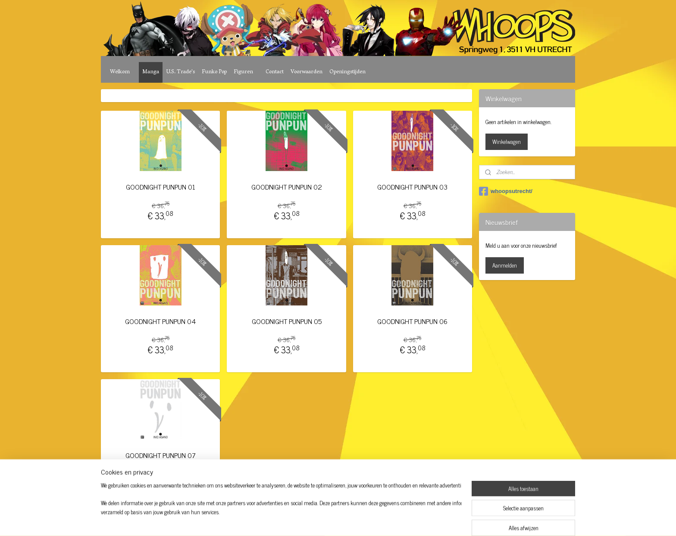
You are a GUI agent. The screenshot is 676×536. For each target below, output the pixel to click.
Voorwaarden (306, 72)
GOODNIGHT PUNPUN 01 (160, 186)
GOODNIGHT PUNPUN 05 (286, 321)
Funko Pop (214, 72)
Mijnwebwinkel (408, 520)
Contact (275, 72)
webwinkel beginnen (350, 520)
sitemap (314, 520)
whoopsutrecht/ (505, 191)
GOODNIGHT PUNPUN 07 (160, 455)
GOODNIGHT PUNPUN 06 (412, 321)
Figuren (243, 72)
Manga (150, 72)
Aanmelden (504, 265)
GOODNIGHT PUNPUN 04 (160, 321)
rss (326, 520)
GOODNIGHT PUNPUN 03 (412, 186)
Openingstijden (347, 72)
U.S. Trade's (180, 72)
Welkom (120, 72)
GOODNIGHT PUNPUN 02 (286, 186)
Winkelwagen (506, 141)
